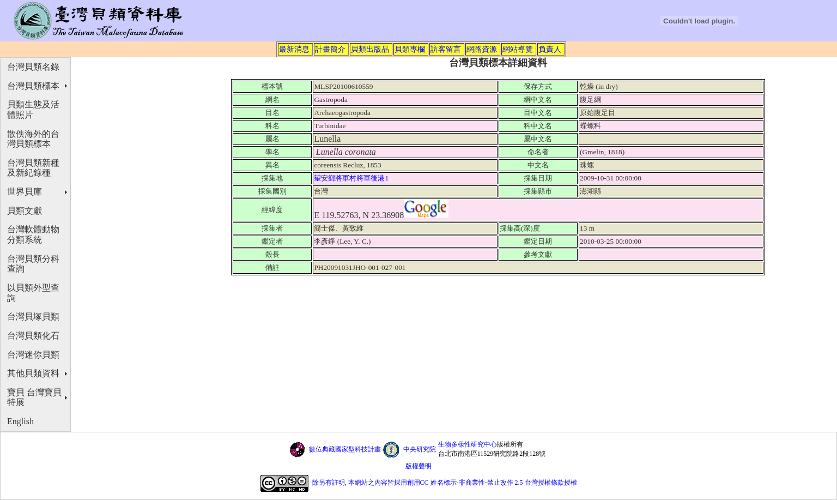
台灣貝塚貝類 (33, 316)
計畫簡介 (330, 49)
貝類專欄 (410, 49)
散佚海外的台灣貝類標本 (33, 139)
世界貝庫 (24, 191)
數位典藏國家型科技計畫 (345, 449)
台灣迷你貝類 (33, 354)
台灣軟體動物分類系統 (33, 234)
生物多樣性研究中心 (467, 444)
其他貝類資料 (33, 373)
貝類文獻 (24, 210)
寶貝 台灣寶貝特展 (34, 397)
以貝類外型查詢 (33, 293)
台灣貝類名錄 (33, 66)
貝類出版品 (370, 49)
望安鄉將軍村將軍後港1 (352, 178)
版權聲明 (418, 466)
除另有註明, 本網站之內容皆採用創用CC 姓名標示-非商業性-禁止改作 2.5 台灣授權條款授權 (444, 482)
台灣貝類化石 (33, 335)
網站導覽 (517, 49)
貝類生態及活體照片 (33, 109)
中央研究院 (419, 449)
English (20, 421)
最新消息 (294, 49)
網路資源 (481, 49)
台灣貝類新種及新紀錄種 (33, 168)
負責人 (549, 49)
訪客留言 (445, 49)
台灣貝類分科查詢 (33, 264)
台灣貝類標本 (33, 86)
